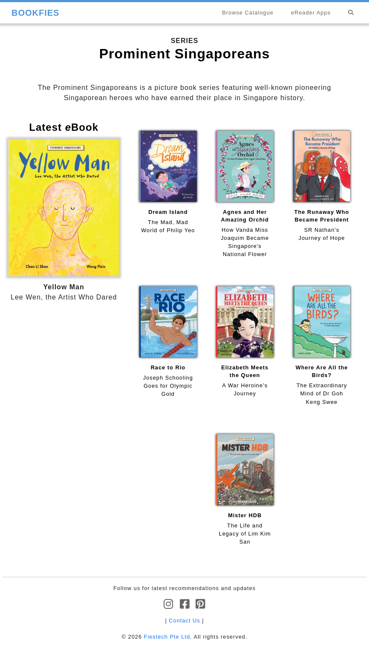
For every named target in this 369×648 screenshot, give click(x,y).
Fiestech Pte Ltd (167, 637)
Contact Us (184, 620)
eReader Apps (311, 12)
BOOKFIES (35, 12)
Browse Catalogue (248, 12)
